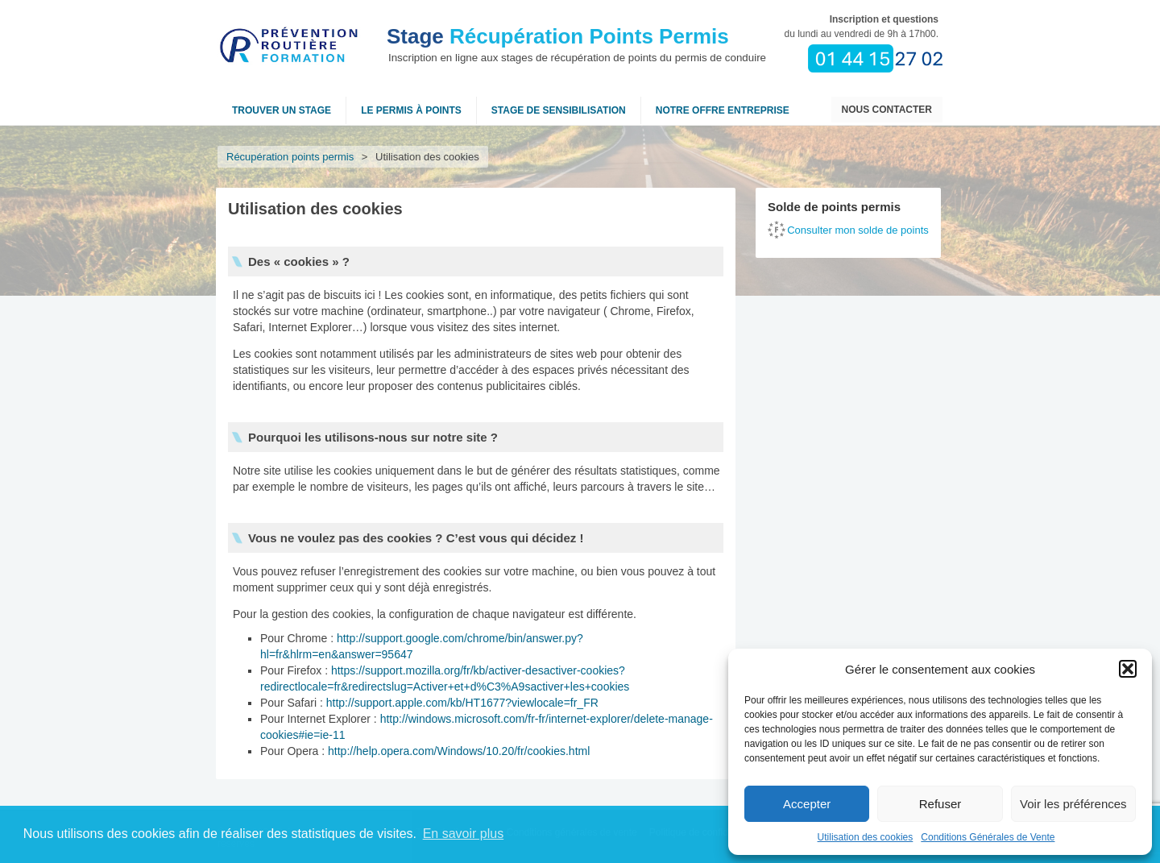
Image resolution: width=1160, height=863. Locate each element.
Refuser (940, 804)
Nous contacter (887, 109)
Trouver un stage (281, 110)
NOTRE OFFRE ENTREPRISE (722, 110)
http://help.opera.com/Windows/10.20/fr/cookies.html (459, 751)
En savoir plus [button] (463, 833)
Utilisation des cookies (866, 837)
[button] (1128, 669)
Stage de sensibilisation (558, 110)
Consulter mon (858, 230)
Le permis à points (411, 110)
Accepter (807, 804)
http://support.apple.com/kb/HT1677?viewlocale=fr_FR (462, 702)
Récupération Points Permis (558, 36)
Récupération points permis (290, 157)
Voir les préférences (1073, 804)
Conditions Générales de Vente (987, 837)
